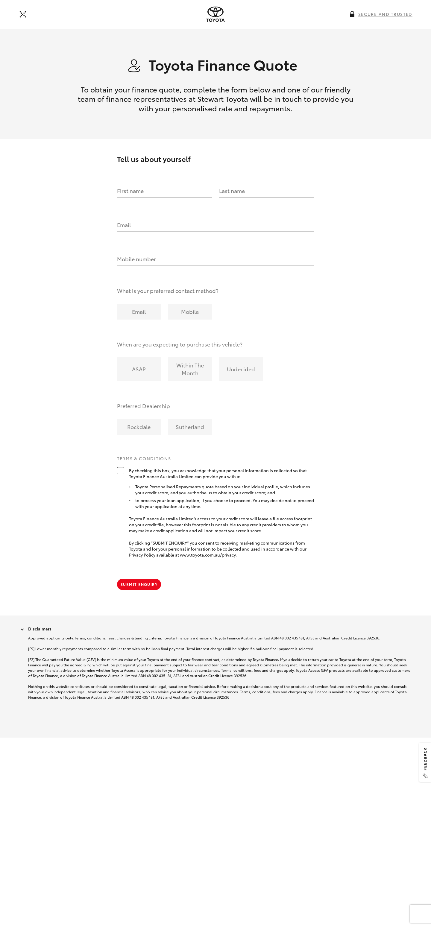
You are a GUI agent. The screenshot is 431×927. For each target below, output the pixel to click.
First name (130, 190)
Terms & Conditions (144, 458)
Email (124, 225)
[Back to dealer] (23, 14)
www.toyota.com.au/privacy (208, 555)
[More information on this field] (352, 14)
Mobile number (136, 259)
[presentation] (215, 14)
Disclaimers (39, 629)
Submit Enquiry (139, 584)
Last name (232, 190)
